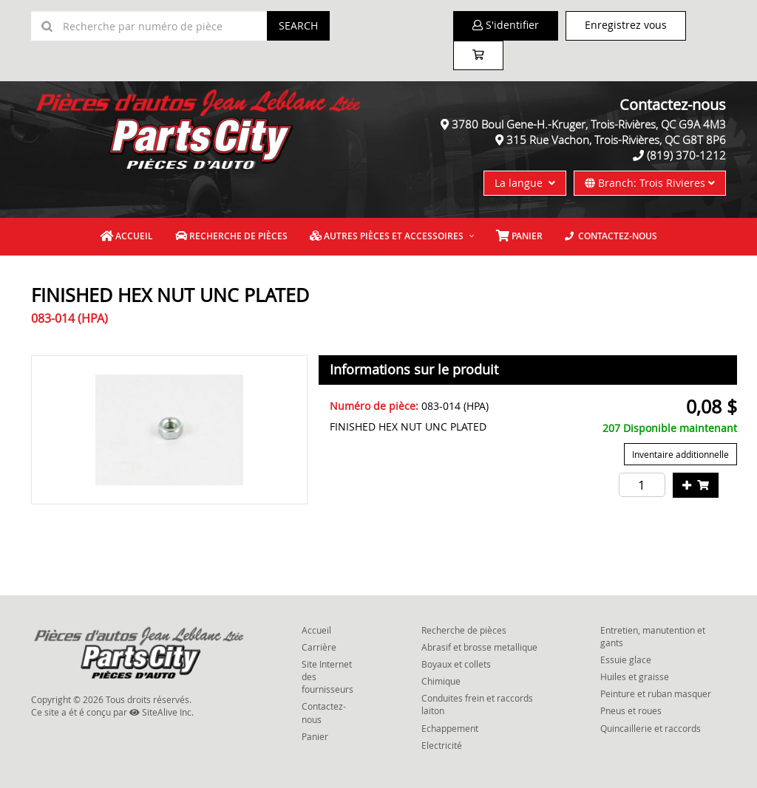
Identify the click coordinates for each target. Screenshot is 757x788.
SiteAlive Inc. (161, 712)
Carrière (319, 647)
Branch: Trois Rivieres (650, 183)
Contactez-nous (611, 236)
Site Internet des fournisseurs (327, 676)
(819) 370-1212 (686, 155)
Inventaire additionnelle (680, 454)
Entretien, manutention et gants (652, 636)
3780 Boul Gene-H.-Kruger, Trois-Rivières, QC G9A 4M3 (589, 124)
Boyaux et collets (456, 664)
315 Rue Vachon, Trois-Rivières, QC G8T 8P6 (616, 139)
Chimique (441, 681)
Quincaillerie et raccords (650, 728)
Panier (315, 736)
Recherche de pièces (231, 236)
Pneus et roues (631, 710)
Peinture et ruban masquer (655, 693)
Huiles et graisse (634, 676)
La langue (525, 183)
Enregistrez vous (626, 25)
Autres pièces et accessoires (387, 236)
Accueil (126, 236)
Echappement (449, 728)
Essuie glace (625, 659)
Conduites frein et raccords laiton (477, 704)
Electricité (441, 745)
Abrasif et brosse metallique (479, 647)
